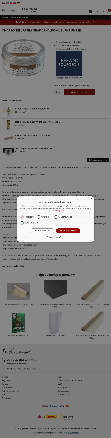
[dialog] (55, 219)
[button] (55, 237)
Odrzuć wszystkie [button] (42, 231)
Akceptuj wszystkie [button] (68, 231)
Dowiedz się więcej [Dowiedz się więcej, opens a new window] (58, 211)
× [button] (91, 199)
